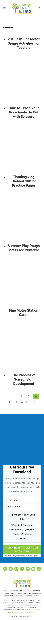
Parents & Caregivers (23, 525)
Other (22, 538)
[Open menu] (4, 8)
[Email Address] (22, 506)
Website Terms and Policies (22, 616)
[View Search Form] (39, 8)
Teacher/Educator (23, 534)
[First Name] (22, 500)
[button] (22, 527)
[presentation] (23, 80)
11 (27, 401)
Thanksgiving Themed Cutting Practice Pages (23, 181)
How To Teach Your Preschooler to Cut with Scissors (24, 112)
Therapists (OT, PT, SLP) (23, 529)
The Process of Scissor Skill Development (24, 379)
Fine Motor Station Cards (23, 312)
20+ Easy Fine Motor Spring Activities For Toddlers (24, 43)
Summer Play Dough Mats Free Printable (24, 248)
